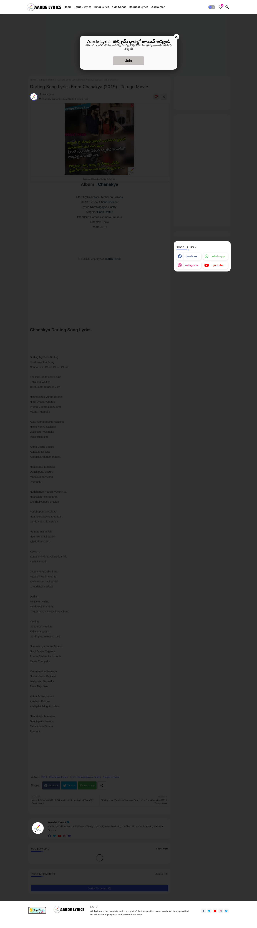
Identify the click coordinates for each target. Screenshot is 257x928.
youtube (218, 265)
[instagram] (220, 911)
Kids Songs (119, 7)
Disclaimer (158, 7)
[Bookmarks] (220, 7)
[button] (211, 7)
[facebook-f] (203, 911)
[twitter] (209, 911)
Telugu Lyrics (82, 7)
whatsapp (218, 256)
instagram (191, 265)
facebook (191, 256)
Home (68, 7)
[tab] (67, 7)
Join (128, 61)
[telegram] (226, 911)
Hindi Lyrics (101, 7)
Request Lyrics (138, 7)
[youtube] (215, 911)
